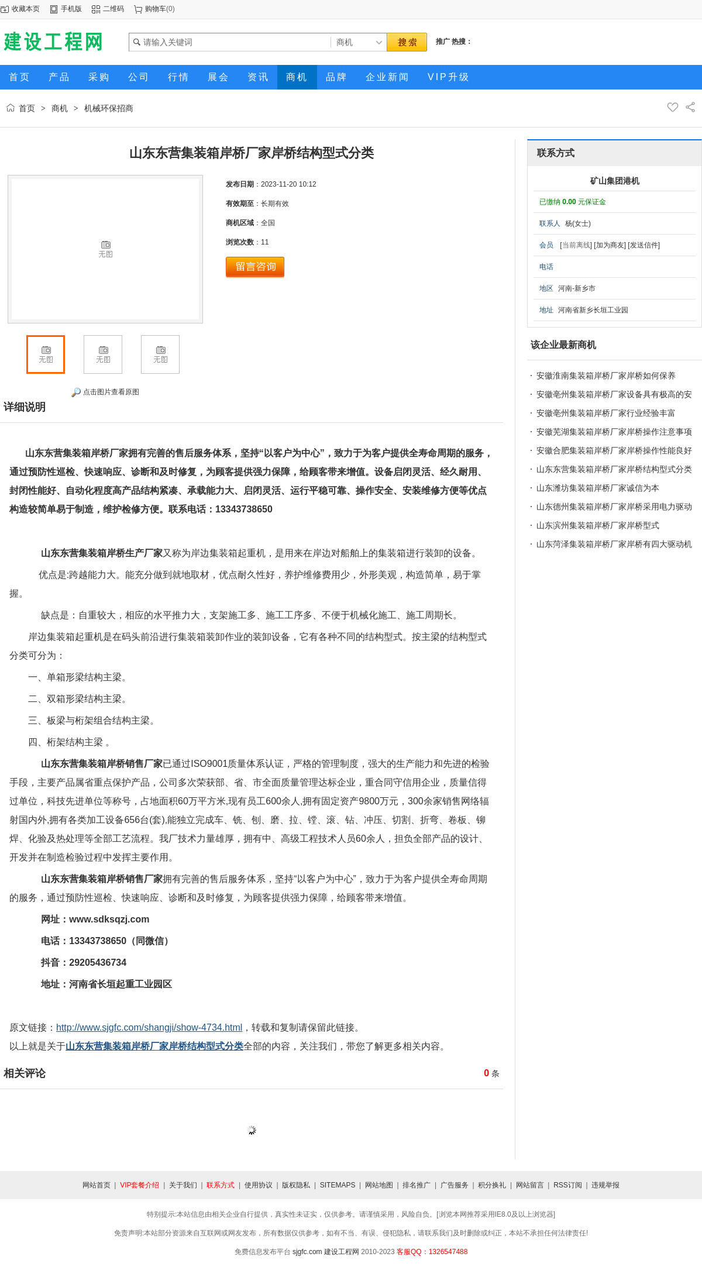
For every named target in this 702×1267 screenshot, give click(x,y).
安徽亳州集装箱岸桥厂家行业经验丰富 (606, 413)
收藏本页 (26, 9)
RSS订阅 (567, 1185)
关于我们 (183, 1185)
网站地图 (379, 1185)
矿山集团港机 (614, 180)
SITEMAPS (338, 1185)
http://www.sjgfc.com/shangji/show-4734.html (149, 1027)
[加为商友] (610, 245)
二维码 (113, 9)
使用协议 (259, 1185)
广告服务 (455, 1185)
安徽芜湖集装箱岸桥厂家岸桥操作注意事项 (614, 431)
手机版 (71, 9)
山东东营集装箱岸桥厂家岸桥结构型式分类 (614, 469)
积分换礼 (492, 1185)
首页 (27, 108)
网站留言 (530, 1185)
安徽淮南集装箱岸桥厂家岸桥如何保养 (606, 375)
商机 (59, 108)
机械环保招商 (108, 108)
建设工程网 (341, 1252)
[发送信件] (644, 245)
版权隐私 (296, 1185)
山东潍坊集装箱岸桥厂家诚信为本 (597, 488)
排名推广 (416, 1185)
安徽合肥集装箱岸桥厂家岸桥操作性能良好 (614, 450)
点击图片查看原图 (105, 392)
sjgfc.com (307, 1252)
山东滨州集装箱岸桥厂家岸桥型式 (597, 525)
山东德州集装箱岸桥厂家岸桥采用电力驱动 (614, 506)
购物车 (155, 9)
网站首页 (96, 1185)
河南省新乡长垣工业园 (593, 310)
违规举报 (605, 1185)
